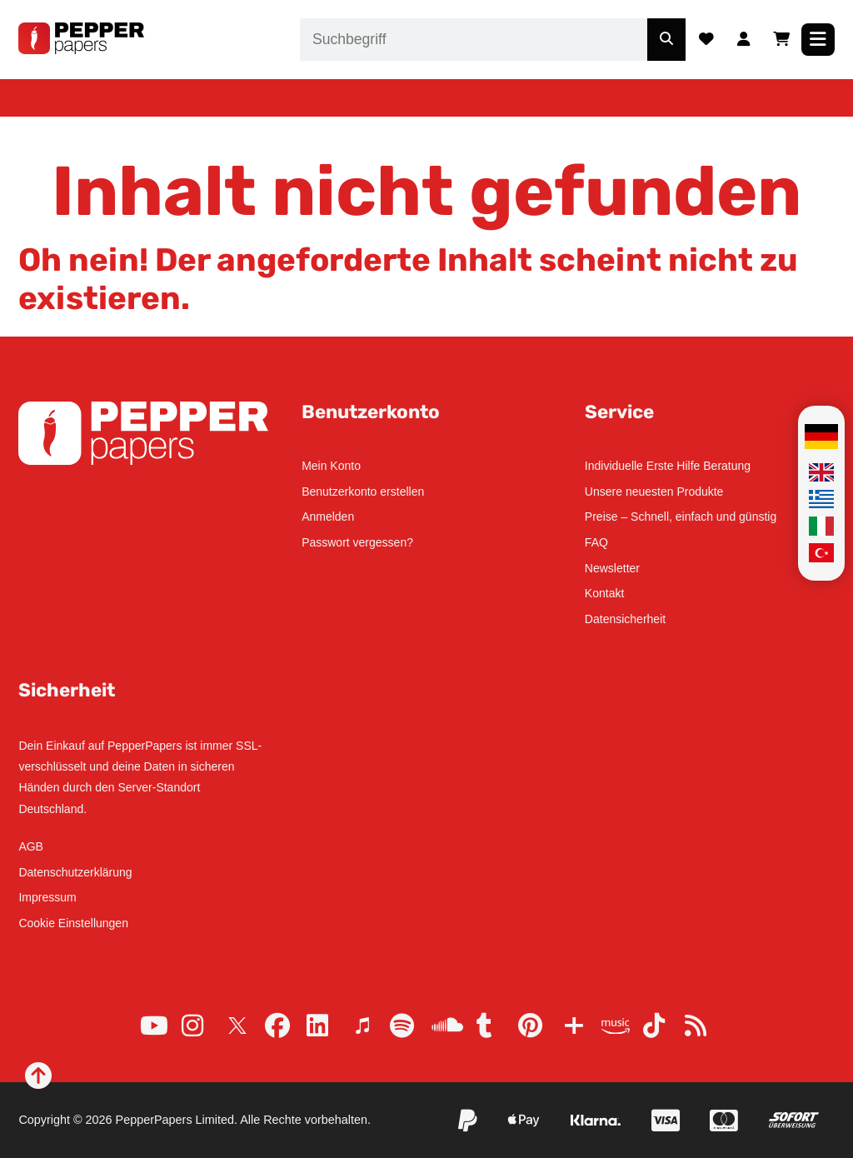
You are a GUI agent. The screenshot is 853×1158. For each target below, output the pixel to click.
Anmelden (328, 516)
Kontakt (604, 593)
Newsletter (612, 568)
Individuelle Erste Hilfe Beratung (668, 465)
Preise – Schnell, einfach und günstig (680, 516)
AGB (30, 846)
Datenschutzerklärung (75, 872)
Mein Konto (331, 465)
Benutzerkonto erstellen (363, 491)
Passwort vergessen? (357, 542)
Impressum (47, 897)
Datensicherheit (625, 619)
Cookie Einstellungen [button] (73, 923)
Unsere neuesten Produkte (654, 491)
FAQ (596, 542)
